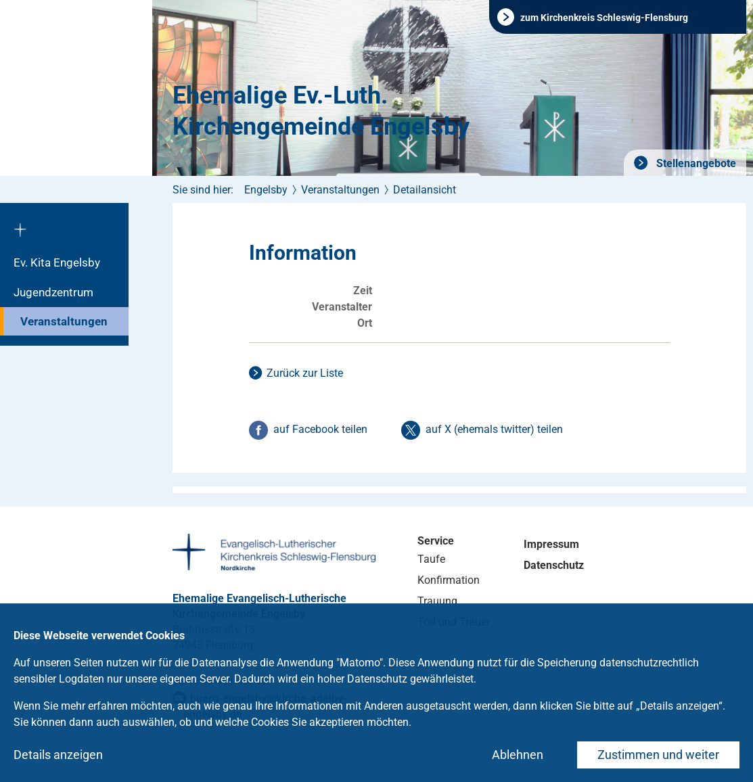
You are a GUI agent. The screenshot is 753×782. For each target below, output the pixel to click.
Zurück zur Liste (305, 373)
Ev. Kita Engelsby (57, 262)
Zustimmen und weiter (658, 755)
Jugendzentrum (53, 292)
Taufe (431, 559)
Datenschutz (554, 565)
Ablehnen (517, 755)
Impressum (551, 544)
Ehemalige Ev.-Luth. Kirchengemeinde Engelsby (321, 111)
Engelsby (266, 189)
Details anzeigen (58, 755)
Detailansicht (424, 189)
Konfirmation (448, 580)
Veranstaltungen (64, 321)
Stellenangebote (695, 163)
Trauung (437, 601)
